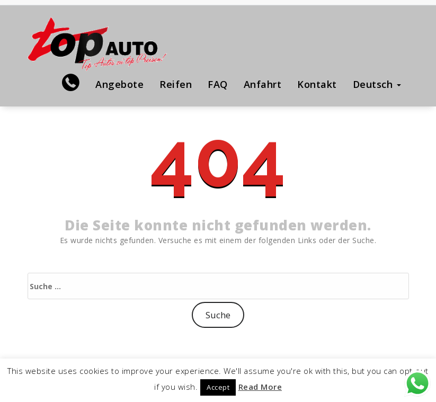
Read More (260, 386)
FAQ (218, 84)
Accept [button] (218, 387)
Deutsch (377, 84)
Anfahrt (263, 84)
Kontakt (317, 84)
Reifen (175, 84)
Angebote (119, 84)
